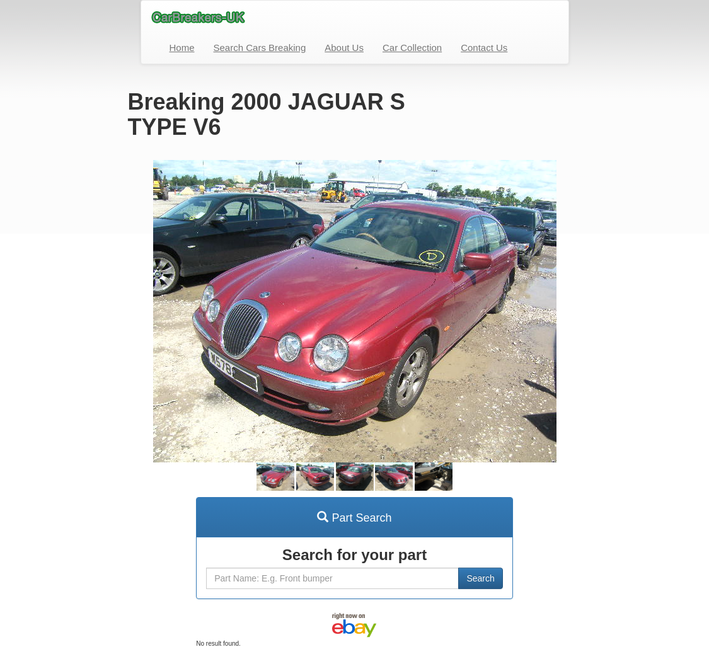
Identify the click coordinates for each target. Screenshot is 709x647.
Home (182, 47)
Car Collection (412, 47)
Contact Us (484, 47)
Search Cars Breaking (260, 47)
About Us (344, 47)
